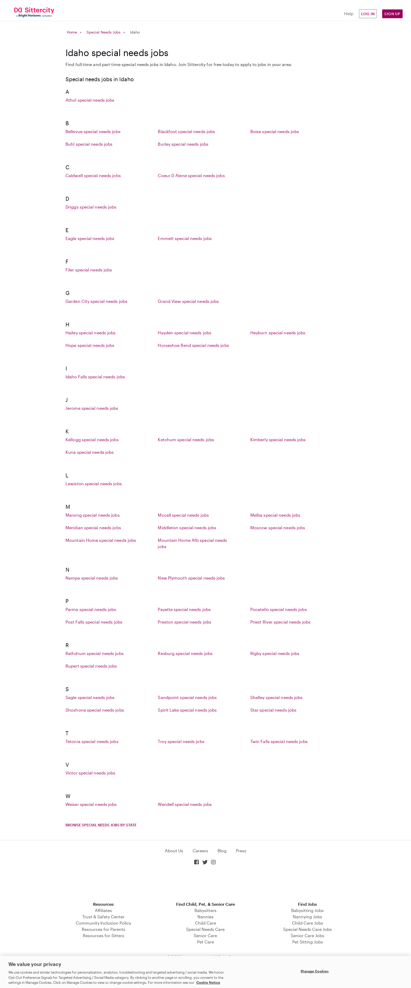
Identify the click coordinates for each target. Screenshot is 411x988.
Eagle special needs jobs (90, 238)
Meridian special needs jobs (93, 527)
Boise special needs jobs (274, 131)
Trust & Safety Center (103, 916)
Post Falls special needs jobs (94, 621)
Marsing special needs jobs (93, 514)
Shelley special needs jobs (276, 697)
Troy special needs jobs (181, 741)
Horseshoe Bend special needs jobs (193, 345)
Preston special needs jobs (184, 621)
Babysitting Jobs (307, 910)
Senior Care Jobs (307, 935)
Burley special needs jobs (183, 143)
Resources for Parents (103, 929)
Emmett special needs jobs (185, 238)
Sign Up (392, 14)
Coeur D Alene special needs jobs (191, 175)
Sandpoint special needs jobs (187, 697)
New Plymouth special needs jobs (191, 577)
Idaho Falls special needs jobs (95, 376)
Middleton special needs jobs (187, 527)
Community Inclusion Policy (103, 922)
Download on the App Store (205, 884)
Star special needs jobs (273, 709)
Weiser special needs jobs (91, 804)
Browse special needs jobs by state (101, 825)
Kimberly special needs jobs (278, 439)
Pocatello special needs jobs (278, 609)
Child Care (205, 922)
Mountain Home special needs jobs (101, 540)
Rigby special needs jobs (274, 653)
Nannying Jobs (307, 916)
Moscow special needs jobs (277, 527)
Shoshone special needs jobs (95, 709)
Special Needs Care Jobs (307, 929)
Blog (222, 850)
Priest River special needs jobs (280, 621)
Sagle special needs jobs (90, 697)
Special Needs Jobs (103, 32)
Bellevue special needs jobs (93, 131)
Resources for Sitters (103, 935)
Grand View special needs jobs (188, 301)
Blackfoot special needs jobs (186, 131)
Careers (200, 850)
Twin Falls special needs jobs (279, 741)
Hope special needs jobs (90, 345)
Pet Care (205, 941)
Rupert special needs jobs (91, 665)
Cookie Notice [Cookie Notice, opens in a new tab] (208, 982)
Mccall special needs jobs (183, 514)
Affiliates (103, 910)
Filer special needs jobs (89, 269)
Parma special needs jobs (91, 609)
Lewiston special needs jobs (94, 483)
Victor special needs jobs (91, 772)
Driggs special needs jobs (91, 206)
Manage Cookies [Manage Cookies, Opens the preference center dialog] (315, 971)
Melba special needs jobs (275, 514)
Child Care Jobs (307, 922)
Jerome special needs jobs (92, 408)
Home (72, 32)
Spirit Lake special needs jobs (187, 709)
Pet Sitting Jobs (307, 941)
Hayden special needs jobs (184, 332)
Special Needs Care (205, 929)
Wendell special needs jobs (185, 804)
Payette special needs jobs (184, 609)
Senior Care (205, 935)
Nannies (205, 916)
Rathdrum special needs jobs (95, 653)
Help (348, 13)
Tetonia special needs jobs (92, 741)
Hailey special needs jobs (91, 332)
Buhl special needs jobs (89, 143)
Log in (368, 14)
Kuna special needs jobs (90, 452)
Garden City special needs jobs (96, 301)
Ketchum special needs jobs (186, 439)
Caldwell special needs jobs (93, 175)
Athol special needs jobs (90, 99)
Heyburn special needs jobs (278, 332)
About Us (174, 850)
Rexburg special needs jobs (185, 653)
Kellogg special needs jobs (92, 439)
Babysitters (205, 910)
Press (241, 850)
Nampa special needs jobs (92, 577)
